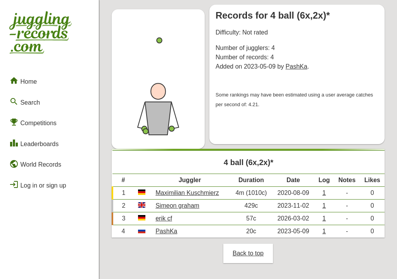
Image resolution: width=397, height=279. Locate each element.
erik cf (163, 218)
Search (24, 101)
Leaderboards (34, 143)
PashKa (296, 66)
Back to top (248, 253)
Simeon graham (177, 205)
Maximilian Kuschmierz (187, 192)
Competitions (33, 122)
